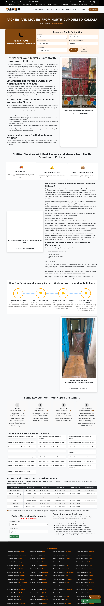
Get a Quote (93, 9)
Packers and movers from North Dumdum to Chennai (82, 457)
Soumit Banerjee (40, 409)
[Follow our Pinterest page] (90, 2)
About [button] (41, 9)
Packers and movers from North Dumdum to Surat (81, 442)
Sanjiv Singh (63, 409)
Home (35, 9)
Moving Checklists (53, 4)
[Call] (95, 597)
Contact (83, 9)
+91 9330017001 (33, 2)
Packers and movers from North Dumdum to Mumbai (21, 451)
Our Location (60, 9)
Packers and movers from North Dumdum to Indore (81, 446)
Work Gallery (64, 4)
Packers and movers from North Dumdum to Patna (51, 446)
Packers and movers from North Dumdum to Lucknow (52, 451)
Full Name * (40, 34)
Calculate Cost (14, 536)
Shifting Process (40, 4)
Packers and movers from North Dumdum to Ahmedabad (80, 466)
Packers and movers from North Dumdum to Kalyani (21, 461)
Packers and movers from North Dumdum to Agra (51, 457)
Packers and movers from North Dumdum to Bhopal (21, 442)
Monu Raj (17, 409)
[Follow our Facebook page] (76, 2)
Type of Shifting (41, 47)
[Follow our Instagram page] (83, 2)
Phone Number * (73, 34)
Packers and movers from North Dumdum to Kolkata (21, 465)
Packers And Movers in (15, 551)
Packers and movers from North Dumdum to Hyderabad (80, 451)
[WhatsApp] (91, 601)
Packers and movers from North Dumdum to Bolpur (21, 457)
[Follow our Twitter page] (87, 2)
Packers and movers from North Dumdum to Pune (81, 461)
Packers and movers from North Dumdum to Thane (51, 461)
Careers (92, 4)
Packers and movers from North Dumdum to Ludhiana (80, 437)
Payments (12, 4)
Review (68, 9)
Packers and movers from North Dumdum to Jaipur (21, 446)
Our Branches (47, 23)
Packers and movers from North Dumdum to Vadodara (19, 472)
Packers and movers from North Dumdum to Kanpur (51, 442)
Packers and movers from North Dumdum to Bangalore (50, 437)
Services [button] (49, 9)
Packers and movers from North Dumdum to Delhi (20, 436)
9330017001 (21, 40)
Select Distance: (14, 528)
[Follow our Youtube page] (80, 2)
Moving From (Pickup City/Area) (44, 40)
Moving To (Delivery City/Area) (76, 40)
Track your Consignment (25, 4)
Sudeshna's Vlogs (87, 409)
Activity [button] (75, 9)
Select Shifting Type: (15, 521)
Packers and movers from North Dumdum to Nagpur (52, 465)
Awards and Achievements (79, 4)
